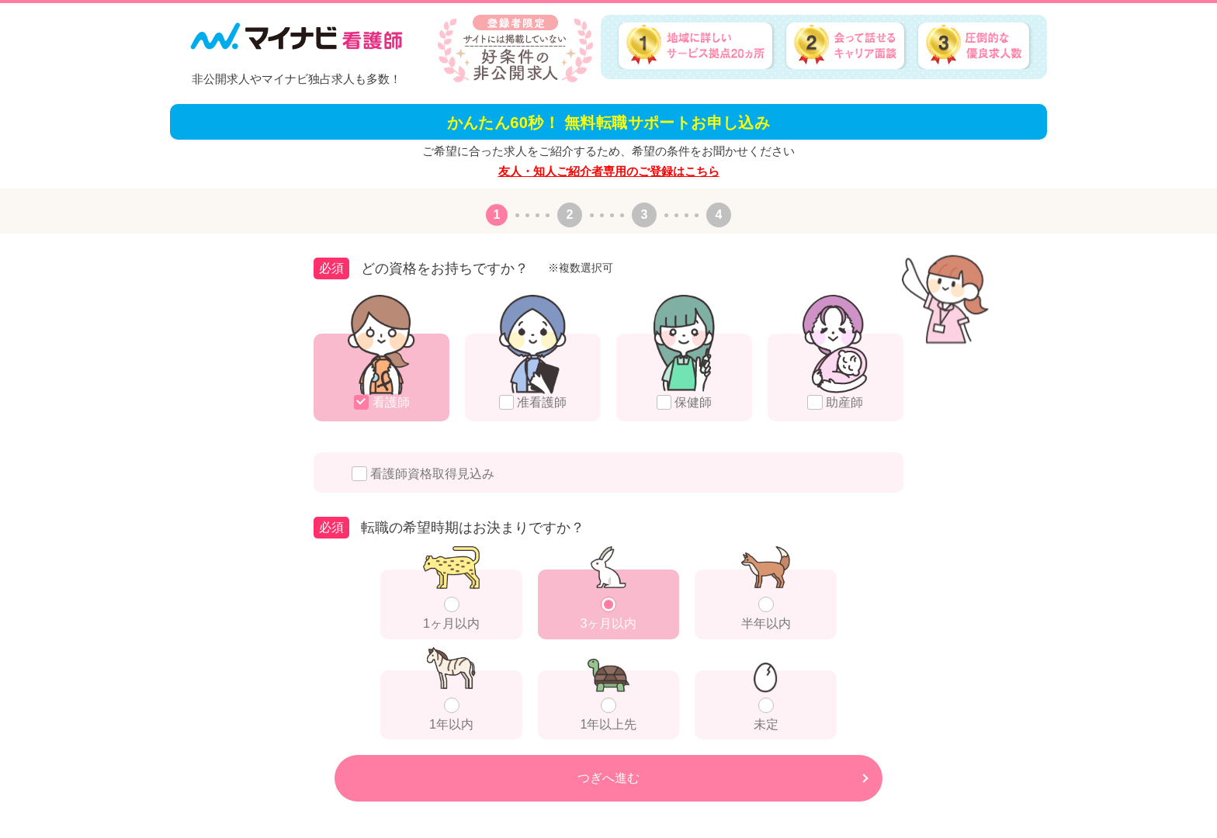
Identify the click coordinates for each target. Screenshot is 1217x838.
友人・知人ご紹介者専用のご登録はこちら (608, 171)
